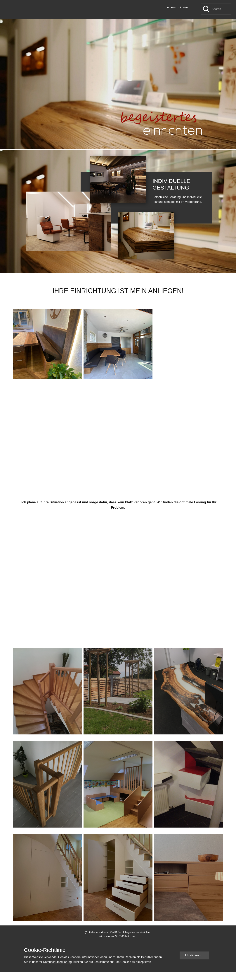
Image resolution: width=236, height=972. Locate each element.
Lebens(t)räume (177, 7)
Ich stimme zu (194, 955)
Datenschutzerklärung (57, 962)
